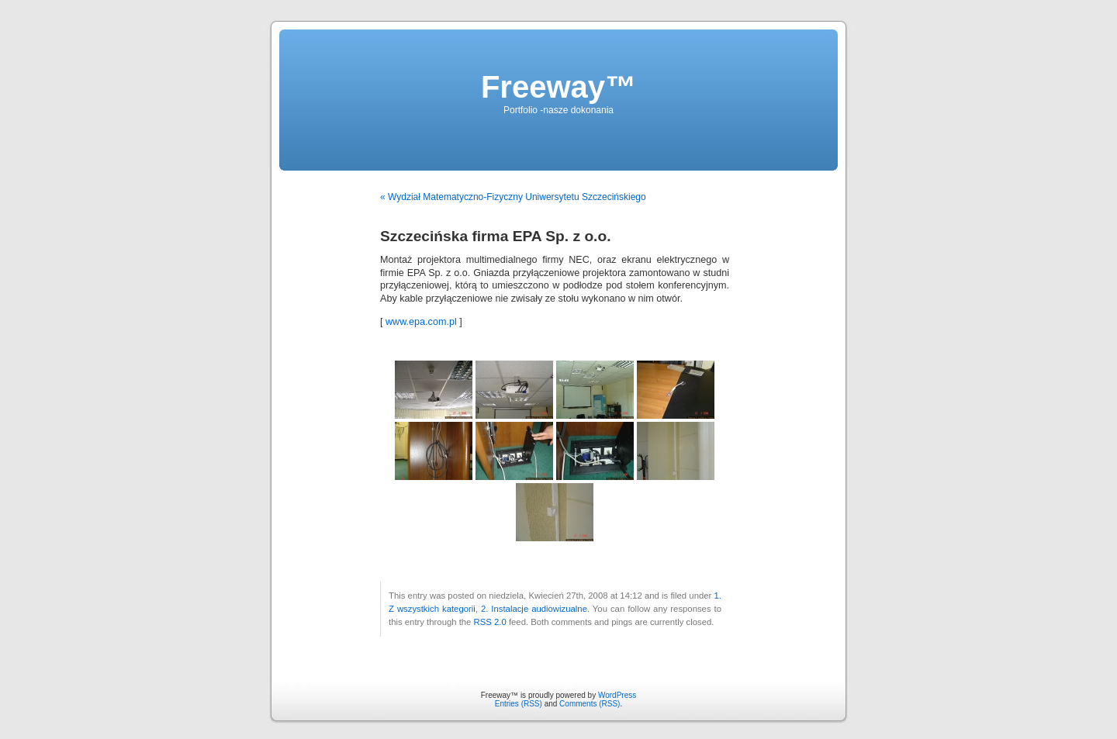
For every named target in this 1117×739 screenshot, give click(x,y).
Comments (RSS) (589, 703)
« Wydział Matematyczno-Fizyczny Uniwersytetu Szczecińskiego (513, 197)
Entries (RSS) (518, 703)
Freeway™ (558, 87)
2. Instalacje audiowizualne (534, 608)
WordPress (617, 695)
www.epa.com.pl (421, 321)
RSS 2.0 (490, 622)
